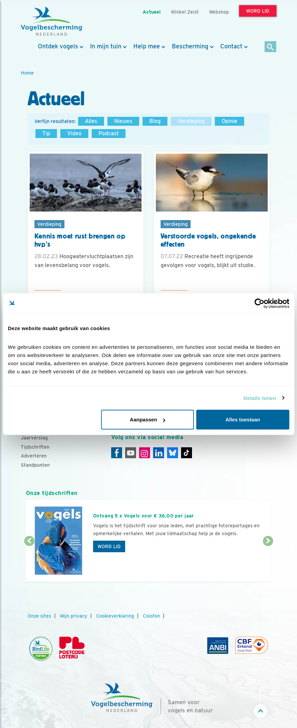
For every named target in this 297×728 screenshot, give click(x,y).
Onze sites (39, 616)
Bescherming (190, 46)
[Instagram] (144, 452)
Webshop (219, 12)
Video (74, 133)
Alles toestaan (242, 419)
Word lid (109, 546)
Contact (231, 46)
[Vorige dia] (29, 561)
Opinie (229, 121)
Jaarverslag (34, 437)
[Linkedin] (158, 452)
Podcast (109, 133)
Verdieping (191, 121)
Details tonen (259, 398)
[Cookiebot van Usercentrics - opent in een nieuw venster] (259, 303)
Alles (91, 121)
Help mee (146, 46)
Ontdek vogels (58, 46)
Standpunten (35, 465)
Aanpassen (147, 419)
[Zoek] (271, 47)
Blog (155, 121)
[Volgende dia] (268, 561)
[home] (51, 21)
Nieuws (123, 121)
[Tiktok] (186, 452)
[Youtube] (130, 452)
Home (27, 73)
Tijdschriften (35, 447)
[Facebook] (116, 452)
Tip (46, 133)
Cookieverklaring (115, 616)
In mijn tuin (105, 46)
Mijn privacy (73, 616)
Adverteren (34, 456)
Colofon (151, 616)
